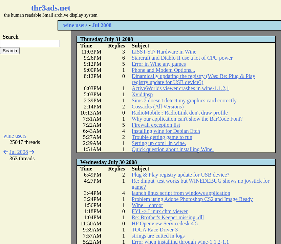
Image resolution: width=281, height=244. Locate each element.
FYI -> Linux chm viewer (160, 211)
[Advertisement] (35, 93)
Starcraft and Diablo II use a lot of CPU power (182, 58)
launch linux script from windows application (181, 193)
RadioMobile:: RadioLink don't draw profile (180, 113)
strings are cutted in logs (158, 236)
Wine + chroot (147, 205)
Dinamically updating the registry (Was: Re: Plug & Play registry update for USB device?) (193, 79)
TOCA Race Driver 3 (155, 229)
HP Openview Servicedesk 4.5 (165, 223)
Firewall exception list (156, 125)
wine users (75, 25)
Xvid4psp (142, 94)
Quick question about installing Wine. (173, 149)
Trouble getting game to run (162, 137)
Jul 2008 (101, 25)
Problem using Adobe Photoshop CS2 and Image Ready (192, 199)
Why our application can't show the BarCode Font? (187, 119)
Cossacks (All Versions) (157, 106)
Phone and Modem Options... (163, 70)
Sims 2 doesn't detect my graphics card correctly (184, 100)
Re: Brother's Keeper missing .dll (168, 217)
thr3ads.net (51, 7)
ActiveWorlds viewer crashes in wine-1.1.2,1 (180, 88)
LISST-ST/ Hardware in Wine (164, 52)
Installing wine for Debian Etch (166, 131)
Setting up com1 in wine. (159, 143)
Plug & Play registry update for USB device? (180, 175)
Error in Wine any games (159, 64)
